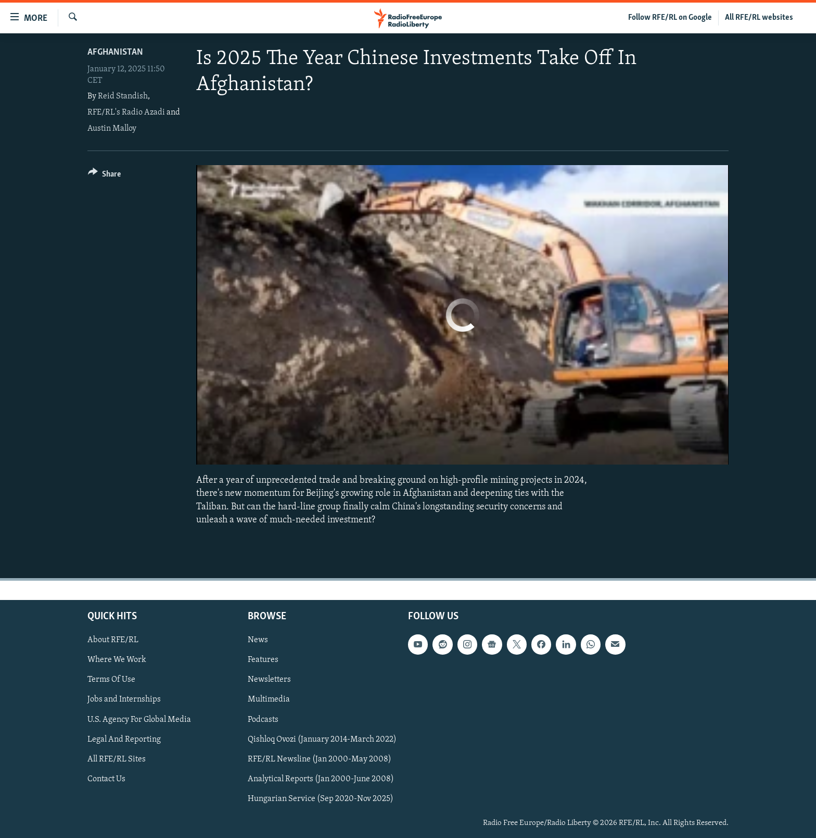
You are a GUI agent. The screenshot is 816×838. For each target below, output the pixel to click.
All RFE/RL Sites (116, 759)
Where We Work (116, 660)
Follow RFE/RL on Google (670, 18)
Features (263, 660)
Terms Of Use (111, 680)
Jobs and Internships (124, 699)
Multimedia (269, 699)
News (258, 640)
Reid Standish (123, 96)
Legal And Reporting (124, 739)
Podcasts (263, 719)
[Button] (104, 175)
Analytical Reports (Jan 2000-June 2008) (321, 779)
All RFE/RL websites (759, 18)
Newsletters (269, 680)
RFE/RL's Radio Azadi (126, 112)
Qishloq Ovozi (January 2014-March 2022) (322, 739)
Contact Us (106, 779)
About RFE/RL (112, 640)
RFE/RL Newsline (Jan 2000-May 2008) (319, 759)
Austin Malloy (111, 128)
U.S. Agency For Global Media (139, 719)
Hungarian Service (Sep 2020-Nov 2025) (320, 799)
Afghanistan (115, 52)
